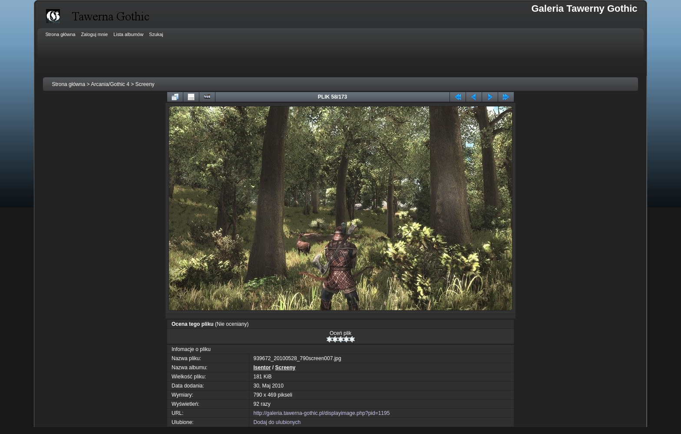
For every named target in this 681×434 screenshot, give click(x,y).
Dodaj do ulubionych (277, 422)
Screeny (145, 84)
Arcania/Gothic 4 (110, 84)
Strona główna (68, 84)
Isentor (262, 367)
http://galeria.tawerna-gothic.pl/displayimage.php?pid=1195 (322, 413)
